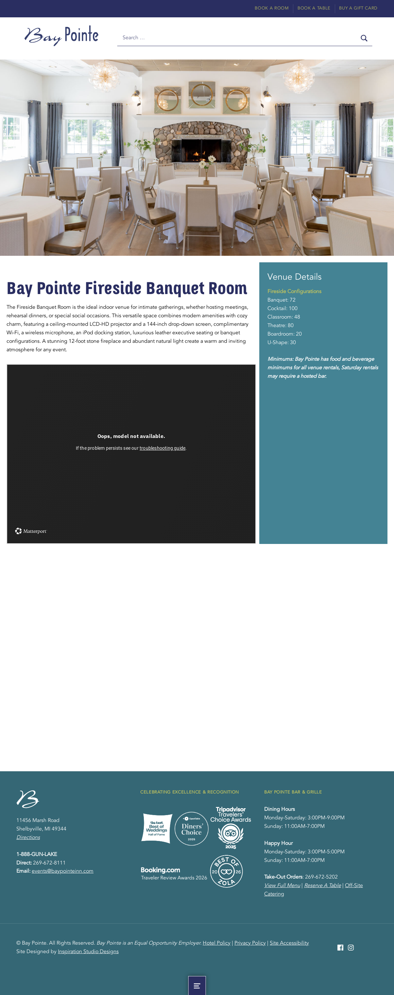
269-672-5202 (321, 877)
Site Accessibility (289, 943)
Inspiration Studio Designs (88, 951)
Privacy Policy (250, 943)
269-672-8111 (49, 863)
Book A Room (272, 8)
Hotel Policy (217, 943)
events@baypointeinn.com (63, 871)
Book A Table (314, 8)
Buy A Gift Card (358, 8)
